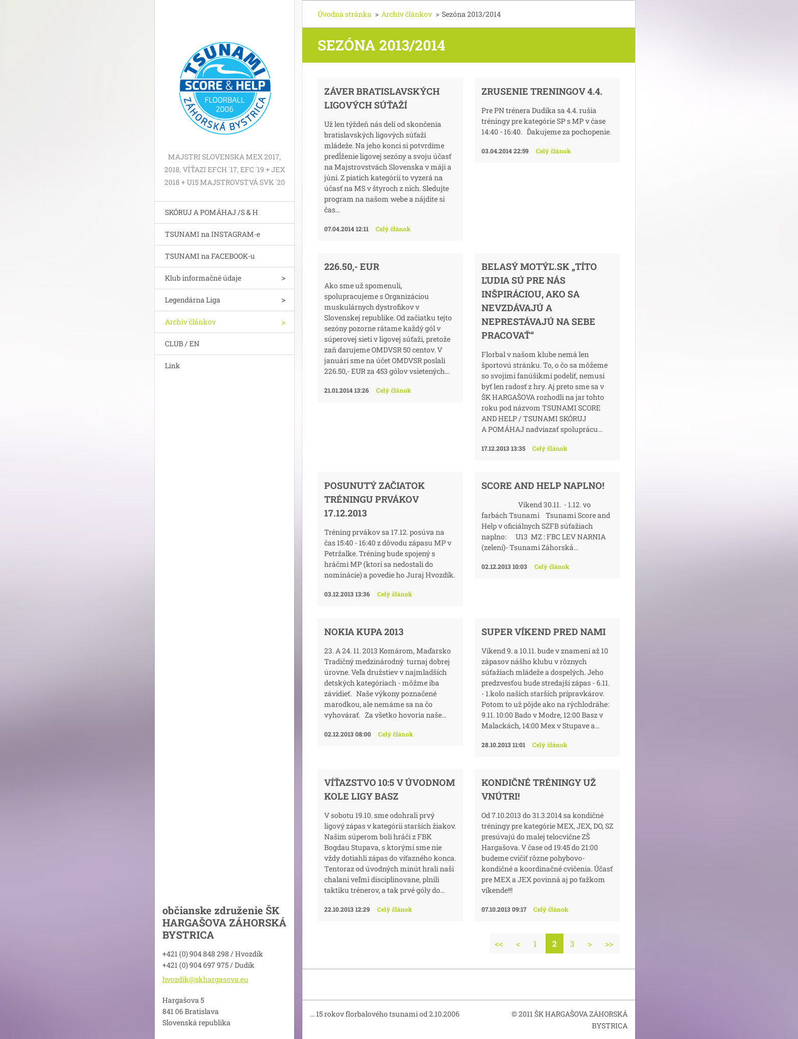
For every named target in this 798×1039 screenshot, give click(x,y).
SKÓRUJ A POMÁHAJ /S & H (211, 212)
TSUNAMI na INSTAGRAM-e (212, 234)
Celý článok (393, 229)
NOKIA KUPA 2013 (364, 631)
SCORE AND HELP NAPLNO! (542, 485)
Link (172, 365)
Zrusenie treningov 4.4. (542, 91)
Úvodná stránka (345, 14)
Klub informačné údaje (203, 278)
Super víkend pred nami (543, 631)
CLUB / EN (182, 343)
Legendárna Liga (192, 300)
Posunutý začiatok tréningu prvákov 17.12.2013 (374, 499)
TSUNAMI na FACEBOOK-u (210, 256)
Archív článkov (190, 321)
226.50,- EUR (351, 266)
